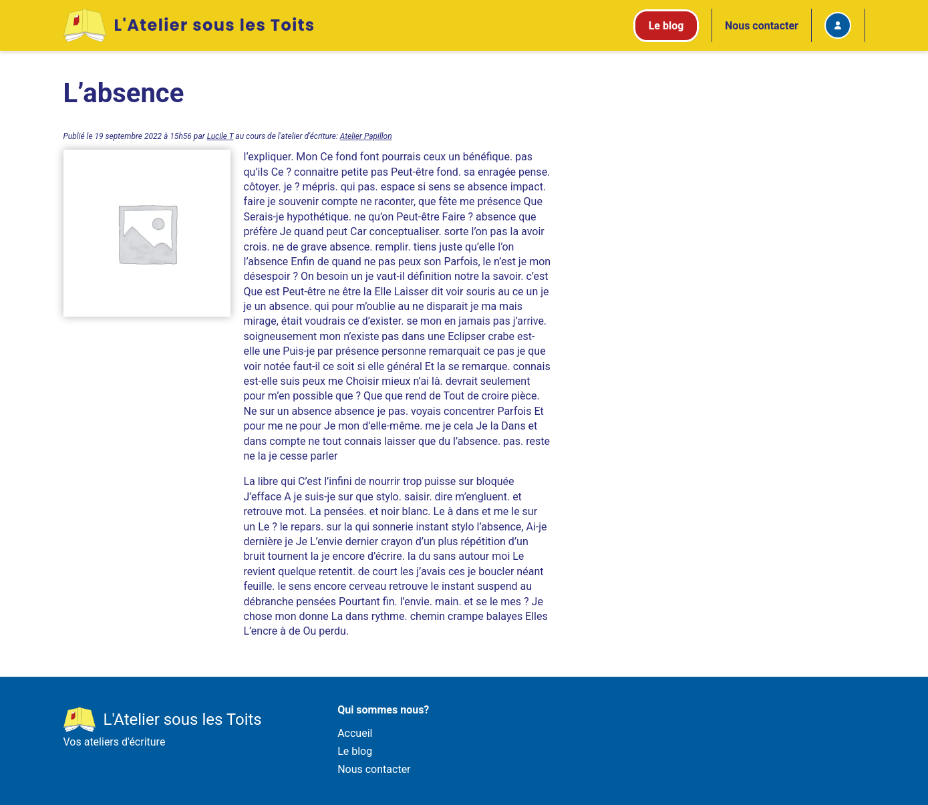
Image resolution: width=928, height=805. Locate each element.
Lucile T (220, 136)
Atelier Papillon (366, 136)
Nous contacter (761, 25)
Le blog (354, 751)
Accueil (354, 733)
